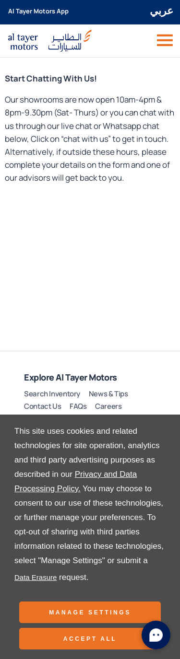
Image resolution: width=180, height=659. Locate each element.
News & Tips (108, 394)
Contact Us (42, 406)
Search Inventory (52, 394)
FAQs (78, 406)
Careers (108, 406)
